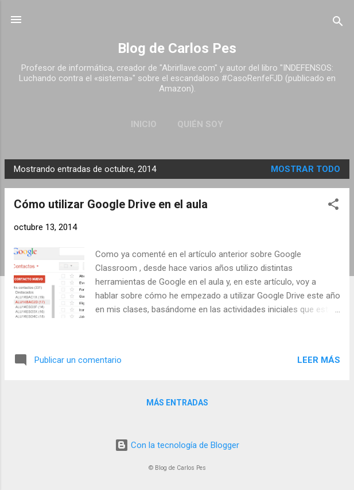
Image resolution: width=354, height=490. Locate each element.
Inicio (144, 124)
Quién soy (200, 124)
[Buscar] (338, 23)
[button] (333, 206)
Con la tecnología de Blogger (177, 445)
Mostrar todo (305, 169)
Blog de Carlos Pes (177, 48)
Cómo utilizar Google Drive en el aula (111, 204)
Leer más (318, 360)
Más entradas (177, 402)
